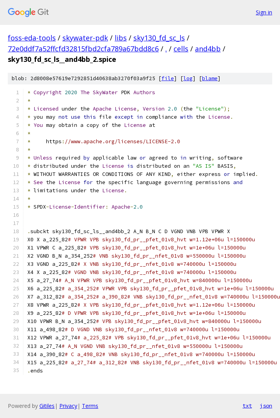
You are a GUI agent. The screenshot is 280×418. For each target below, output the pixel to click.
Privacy (68, 405)
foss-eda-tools (32, 37)
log (188, 78)
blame (210, 78)
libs (121, 37)
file (167, 78)
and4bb (208, 48)
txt (247, 405)
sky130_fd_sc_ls (159, 37)
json (266, 405)
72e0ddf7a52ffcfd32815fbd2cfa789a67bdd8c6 (83, 48)
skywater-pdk (85, 37)
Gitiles (47, 405)
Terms (90, 405)
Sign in (264, 12)
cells (181, 48)
